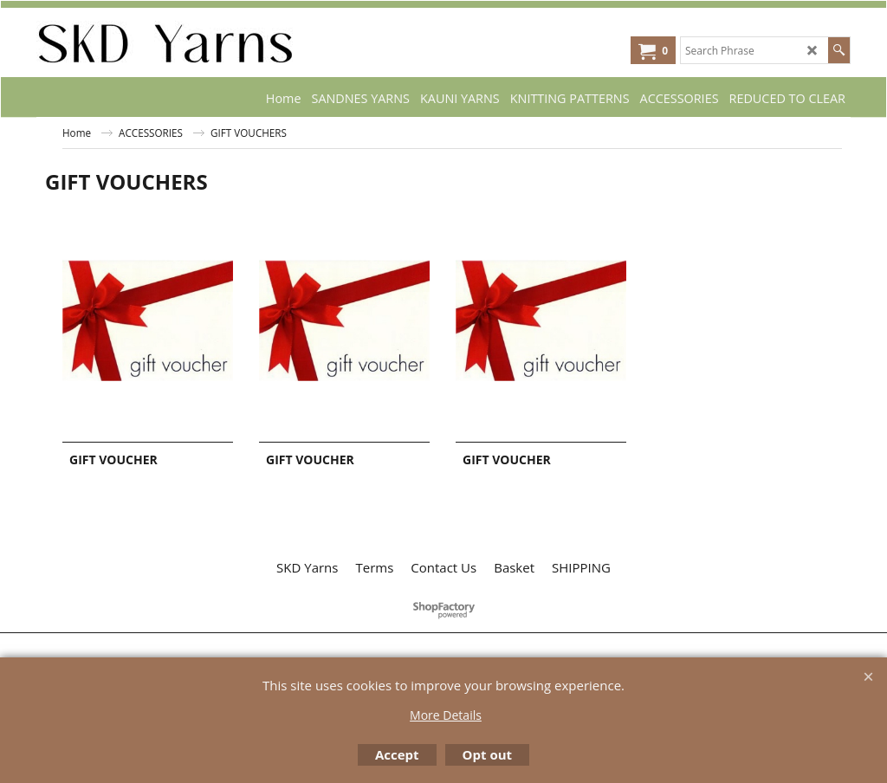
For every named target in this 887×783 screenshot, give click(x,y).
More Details (446, 715)
